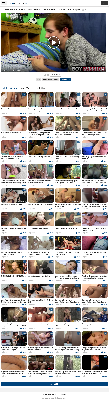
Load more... (54, 384)
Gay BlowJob (52, 398)
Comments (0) (65, 79)
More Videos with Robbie (32, 88)
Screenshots (47, 79)
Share (56, 79)
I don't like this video (48, 75)
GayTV (18, 3)
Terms (63, 394)
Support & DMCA (49, 394)
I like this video (45, 75)
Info (38, 79)
